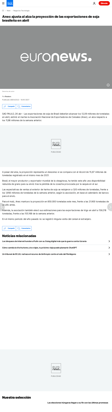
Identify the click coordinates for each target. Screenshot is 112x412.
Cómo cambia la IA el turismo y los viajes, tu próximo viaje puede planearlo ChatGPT (39, 247)
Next (8, 10)
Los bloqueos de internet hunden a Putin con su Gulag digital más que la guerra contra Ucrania (44, 241)
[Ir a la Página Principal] (10, 3)
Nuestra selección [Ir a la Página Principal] (16, 397)
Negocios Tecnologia (21, 10)
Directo (104, 3)
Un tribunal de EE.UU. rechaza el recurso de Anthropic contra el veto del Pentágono (39, 254)
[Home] (3, 10)
